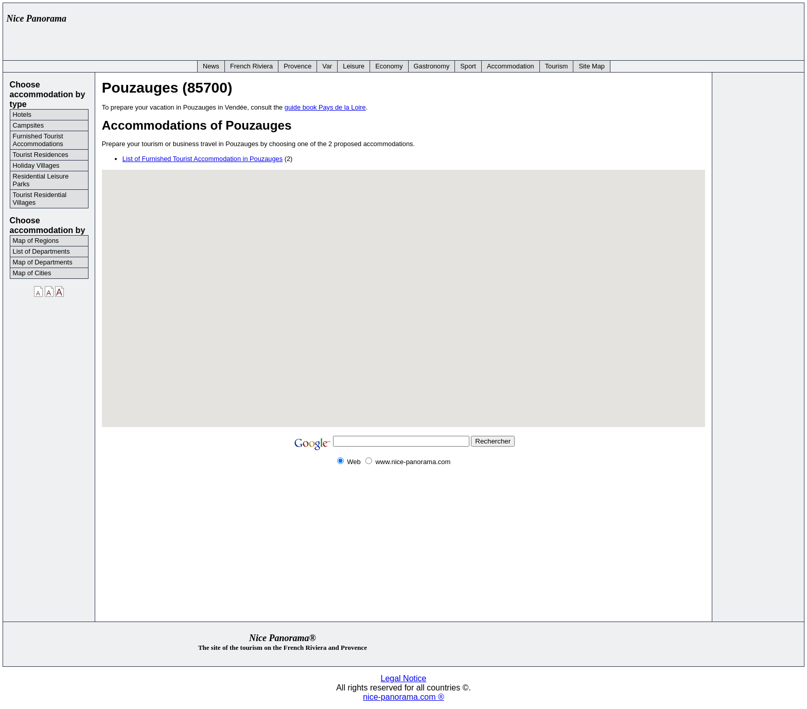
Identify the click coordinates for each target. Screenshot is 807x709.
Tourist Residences (40, 154)
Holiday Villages (36, 165)
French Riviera (251, 66)
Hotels (22, 114)
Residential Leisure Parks (41, 180)
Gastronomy (432, 66)
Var (327, 66)
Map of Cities (32, 273)
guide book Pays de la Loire (325, 107)
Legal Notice (404, 678)
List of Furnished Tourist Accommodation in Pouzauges (202, 159)
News (211, 66)
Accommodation (510, 66)
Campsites (28, 125)
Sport (468, 66)
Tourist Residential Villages (40, 198)
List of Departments (41, 251)
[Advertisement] (612, 29)
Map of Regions (36, 240)
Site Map (591, 66)
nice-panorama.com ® (403, 697)
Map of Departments (43, 262)
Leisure (353, 66)
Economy (388, 66)
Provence (297, 66)
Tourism (556, 66)
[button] (403, 292)
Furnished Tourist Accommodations (38, 140)
